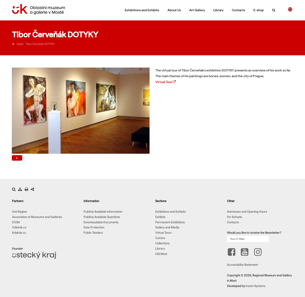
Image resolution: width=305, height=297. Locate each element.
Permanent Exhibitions (170, 222)
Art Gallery (197, 10)
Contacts (238, 10)
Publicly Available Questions (102, 217)
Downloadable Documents (101, 222)
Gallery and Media (167, 227)
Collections (162, 243)
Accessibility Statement (242, 264)
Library (218, 10)
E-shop (258, 10)
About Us (174, 10)
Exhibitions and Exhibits (142, 10)
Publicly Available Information (103, 211)
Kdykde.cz (19, 232)
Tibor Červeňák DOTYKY (40, 43)
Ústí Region (19, 211)
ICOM (16, 222)
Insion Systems (255, 286)
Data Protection (94, 227)
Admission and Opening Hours (247, 211)
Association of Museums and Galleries (37, 217)
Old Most (161, 254)
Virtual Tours (163, 232)
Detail (20, 43)
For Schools (234, 217)
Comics (160, 238)
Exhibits (160, 217)
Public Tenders (93, 232)
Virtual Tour (165, 82)
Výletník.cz (19, 227)
